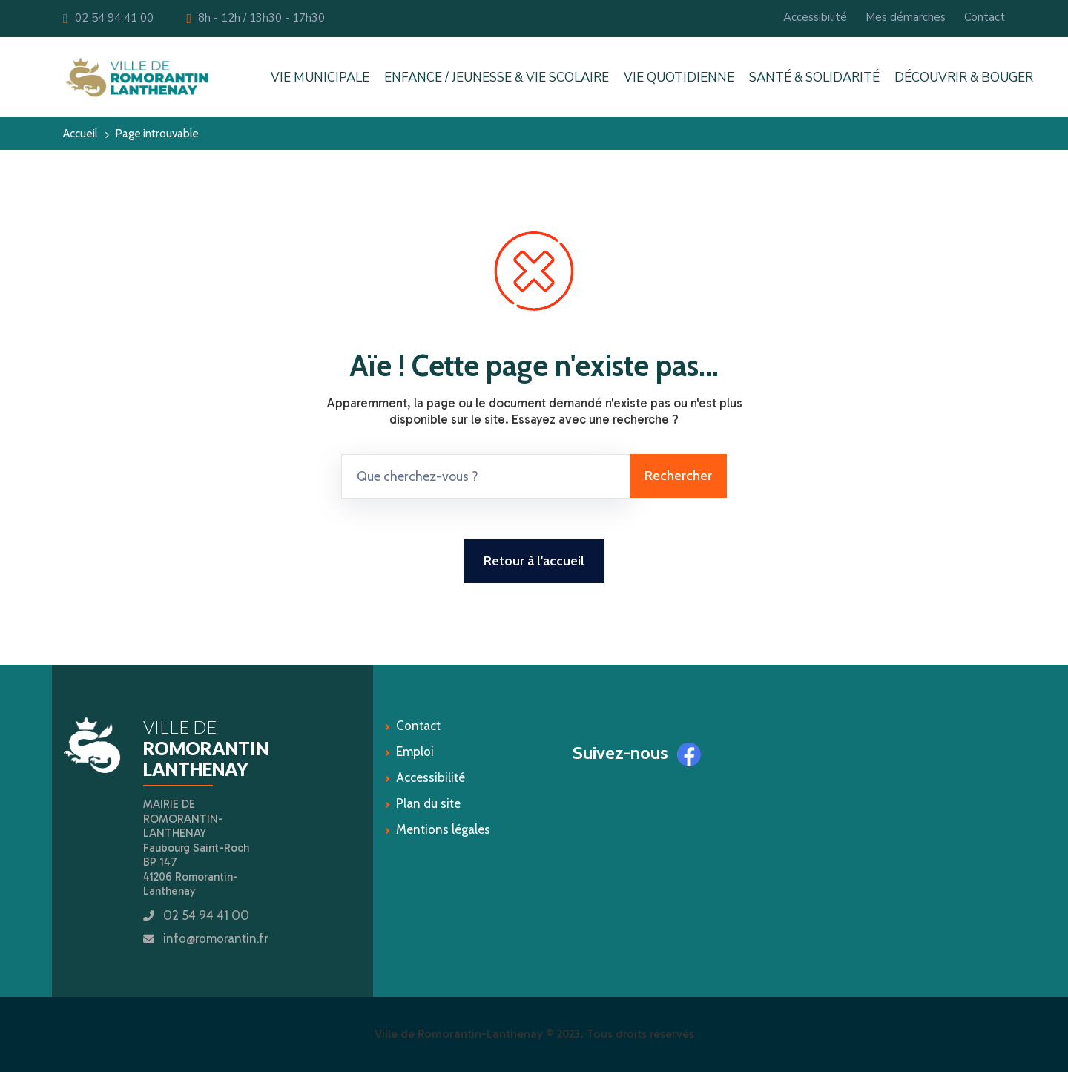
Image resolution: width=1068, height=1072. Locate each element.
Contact (984, 17)
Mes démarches (906, 17)
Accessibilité (815, 17)
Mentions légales (443, 829)
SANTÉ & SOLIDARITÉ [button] (814, 77)
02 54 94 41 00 (108, 17)
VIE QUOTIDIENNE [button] (679, 77)
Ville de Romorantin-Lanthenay (459, 1034)
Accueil (80, 133)
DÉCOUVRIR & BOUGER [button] (963, 77)
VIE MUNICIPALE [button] (320, 77)
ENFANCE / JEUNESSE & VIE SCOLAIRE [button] (496, 77)
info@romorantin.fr (215, 938)
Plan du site (428, 803)
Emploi (415, 751)
